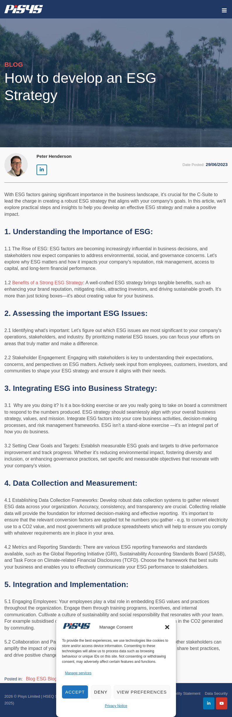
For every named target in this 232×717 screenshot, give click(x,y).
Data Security (216, 693)
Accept (75, 691)
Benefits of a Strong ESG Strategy (47, 282)
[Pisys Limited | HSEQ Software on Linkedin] (42, 170)
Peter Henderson (54, 156)
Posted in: (13, 679)
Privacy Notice (116, 706)
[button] (167, 627)
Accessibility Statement (180, 693)
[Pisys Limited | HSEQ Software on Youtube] (221, 703)
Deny (101, 691)
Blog (30, 678)
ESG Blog (47, 678)
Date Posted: (194, 164)
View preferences (142, 691)
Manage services (78, 673)
